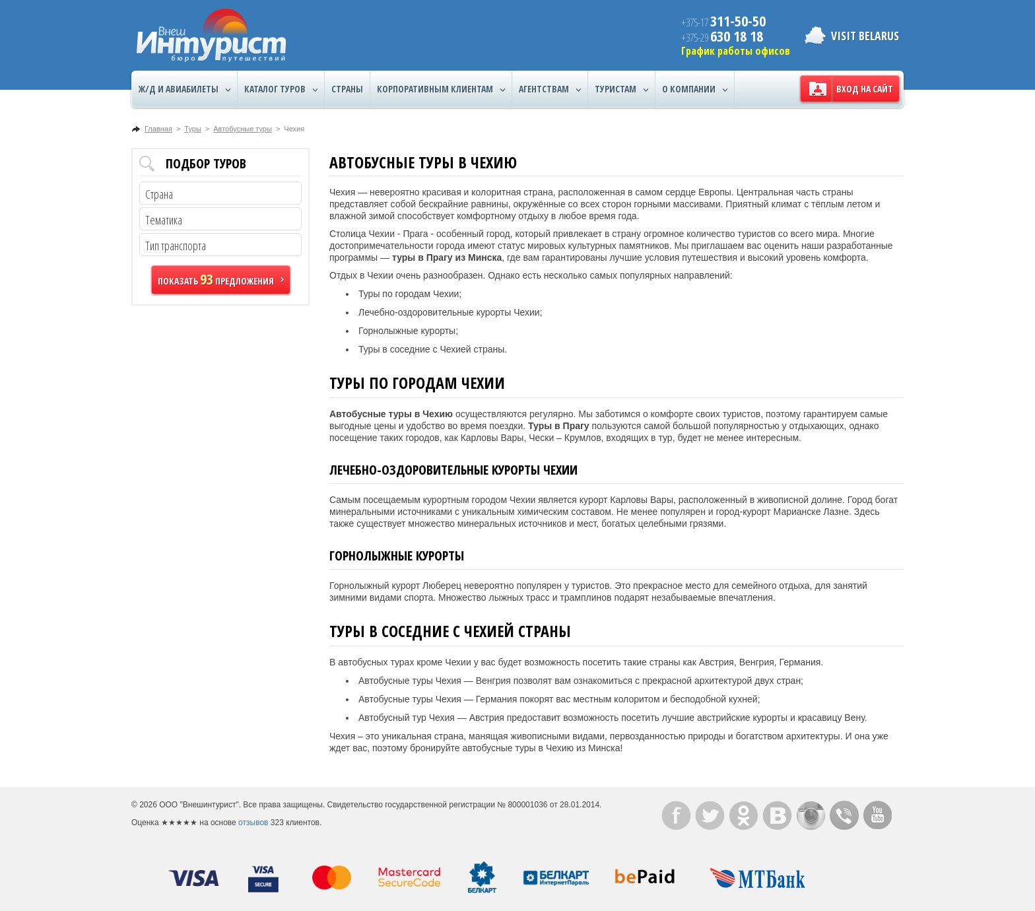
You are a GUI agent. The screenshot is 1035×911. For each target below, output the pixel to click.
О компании (694, 89)
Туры (192, 129)
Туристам (621, 89)
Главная (158, 129)
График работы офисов (735, 51)
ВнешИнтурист (211, 35)
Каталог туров (280, 89)
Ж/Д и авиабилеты (184, 89)
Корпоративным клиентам (441, 89)
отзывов (253, 822)
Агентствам (550, 89)
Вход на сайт (864, 89)
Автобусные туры (242, 129)
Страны (347, 89)
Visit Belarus (865, 36)
